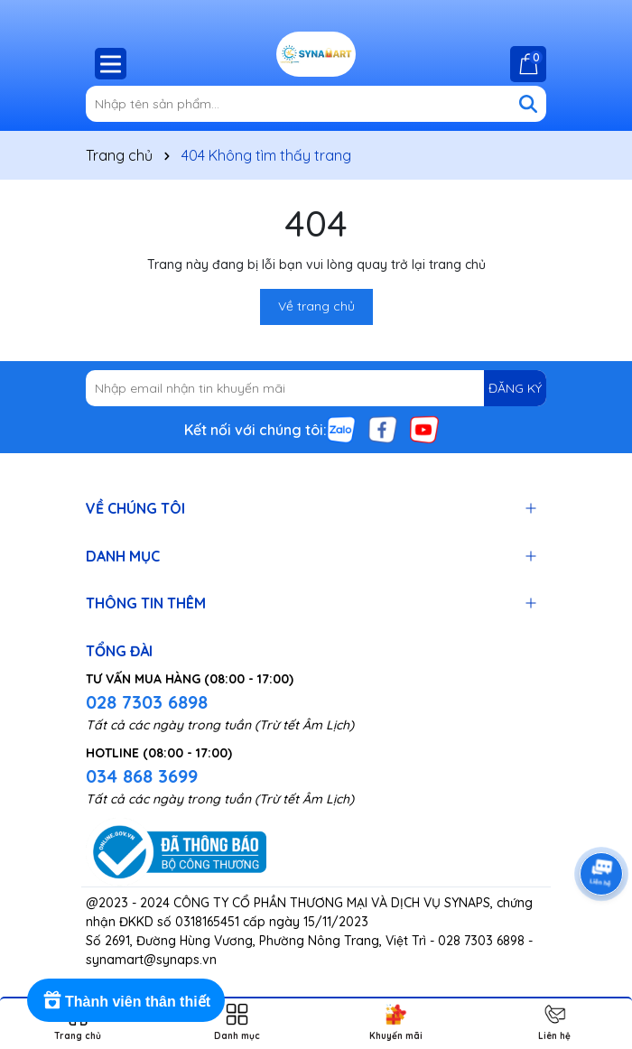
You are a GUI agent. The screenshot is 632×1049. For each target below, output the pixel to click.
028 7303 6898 (147, 702)
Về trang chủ (316, 306)
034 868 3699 (142, 776)
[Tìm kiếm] (528, 103)
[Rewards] (126, 1000)
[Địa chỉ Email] (316, 388)
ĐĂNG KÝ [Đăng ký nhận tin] (515, 388)
